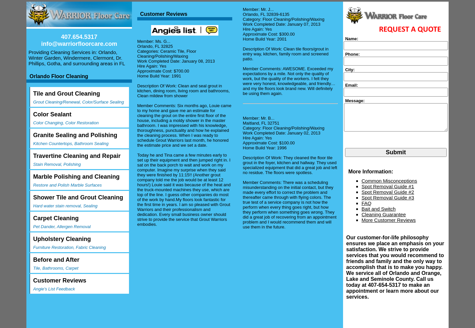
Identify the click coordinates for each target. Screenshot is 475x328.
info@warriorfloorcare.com (79, 44)
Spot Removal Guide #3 (388, 203)
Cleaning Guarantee (384, 220)
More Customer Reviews (389, 225)
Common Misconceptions (389, 186)
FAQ (366, 208)
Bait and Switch (379, 214)
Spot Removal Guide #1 (388, 191)
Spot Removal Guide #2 (388, 197)
